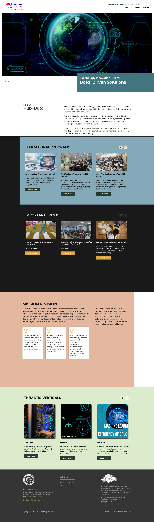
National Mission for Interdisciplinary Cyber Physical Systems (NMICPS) (115, 492)
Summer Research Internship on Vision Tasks (39, 246)
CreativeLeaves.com (124, 515)
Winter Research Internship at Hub (111, 245)
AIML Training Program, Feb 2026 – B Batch (76, 175)
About (128, 8)
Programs (136, 8)
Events (146, 8)
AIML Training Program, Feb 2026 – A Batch (111, 175)
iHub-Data (26, 503)
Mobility (64, 445)
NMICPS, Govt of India (29, 492)
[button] (5, 81)
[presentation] (121, 148)
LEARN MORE (32, 190)
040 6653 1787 (135, 4)
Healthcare (102, 445)
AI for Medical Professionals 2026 (40, 174)
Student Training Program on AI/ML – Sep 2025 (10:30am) (74, 246)
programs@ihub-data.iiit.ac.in (117, 4)
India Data (29, 445)
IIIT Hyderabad (35, 503)
